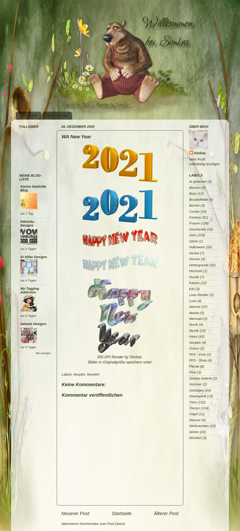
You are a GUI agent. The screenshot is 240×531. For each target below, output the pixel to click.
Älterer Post (166, 513)
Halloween (197, 247)
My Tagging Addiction (29, 290)
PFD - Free (197, 354)
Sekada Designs (33, 324)
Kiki (192, 289)
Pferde (194, 366)
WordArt (93, 374)
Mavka (194, 313)
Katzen (194, 283)
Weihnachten (199, 426)
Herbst (194, 253)
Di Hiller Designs (33, 257)
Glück (193, 241)
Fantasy (195, 217)
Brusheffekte (198, 199)
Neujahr (79, 374)
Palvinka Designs (27, 223)
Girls (192, 235)
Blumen (195, 188)
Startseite (29, 115)
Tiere (193, 402)
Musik (193, 324)
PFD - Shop (198, 360)
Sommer (195, 384)
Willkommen (57, 115)
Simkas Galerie (200, 378)
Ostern (194, 348)
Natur (193, 336)
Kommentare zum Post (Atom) (102, 524)
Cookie (194, 211)
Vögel (193, 414)
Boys (193, 193)
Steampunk (197, 396)
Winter (194, 432)
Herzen (194, 259)
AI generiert (197, 181)
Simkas (200, 153)
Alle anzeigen (43, 353)
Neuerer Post (75, 513)
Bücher (194, 205)
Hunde (194, 277)
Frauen (194, 223)
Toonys (194, 408)
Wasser (195, 420)
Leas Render (198, 295)
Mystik (194, 331)
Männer (195, 307)
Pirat (192, 372)
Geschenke (197, 229)
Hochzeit (195, 271)
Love (192, 301)
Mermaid (195, 319)
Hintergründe (199, 265)
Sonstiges (196, 390)
